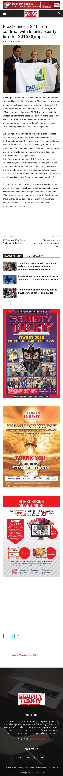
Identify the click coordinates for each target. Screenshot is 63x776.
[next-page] (9, 303)
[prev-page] (4, 303)
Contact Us (53, 768)
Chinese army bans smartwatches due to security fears (46, 243)
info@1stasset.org (37, 738)
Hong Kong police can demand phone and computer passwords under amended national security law (37, 266)
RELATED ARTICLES (13, 256)
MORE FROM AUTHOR (34, 256)
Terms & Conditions (26, 768)
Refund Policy (41, 768)
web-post (8, 41)
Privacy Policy (10, 768)
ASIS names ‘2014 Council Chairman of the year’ (15, 241)
